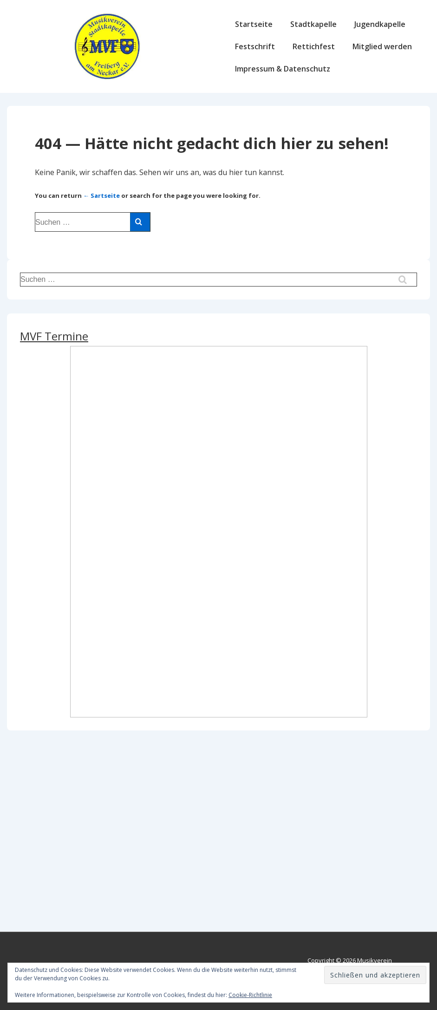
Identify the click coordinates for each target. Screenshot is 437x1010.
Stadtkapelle (313, 24)
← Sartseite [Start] (101, 195)
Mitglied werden (382, 46)
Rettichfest (314, 46)
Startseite (254, 24)
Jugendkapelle (379, 24)
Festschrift (255, 46)
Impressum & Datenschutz (282, 69)
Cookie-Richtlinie (250, 995)
